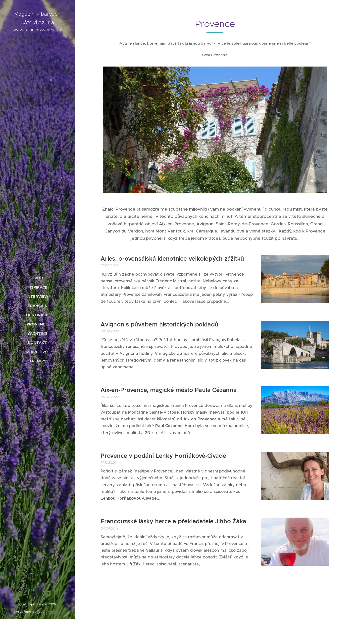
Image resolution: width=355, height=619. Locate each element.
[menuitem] (37, 278)
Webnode (53, 612)
